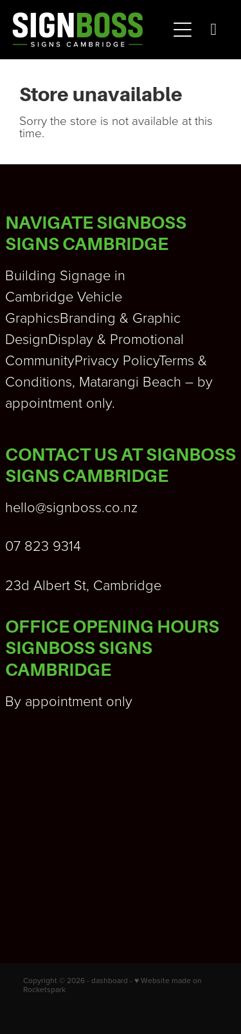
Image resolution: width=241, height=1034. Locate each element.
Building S (36, 275)
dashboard (109, 980)
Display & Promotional (116, 339)
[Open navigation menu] (182, 29)
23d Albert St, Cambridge (83, 585)
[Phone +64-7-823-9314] (213, 29)
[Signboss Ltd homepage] (90, 29)
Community (40, 360)
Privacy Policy (117, 360)
